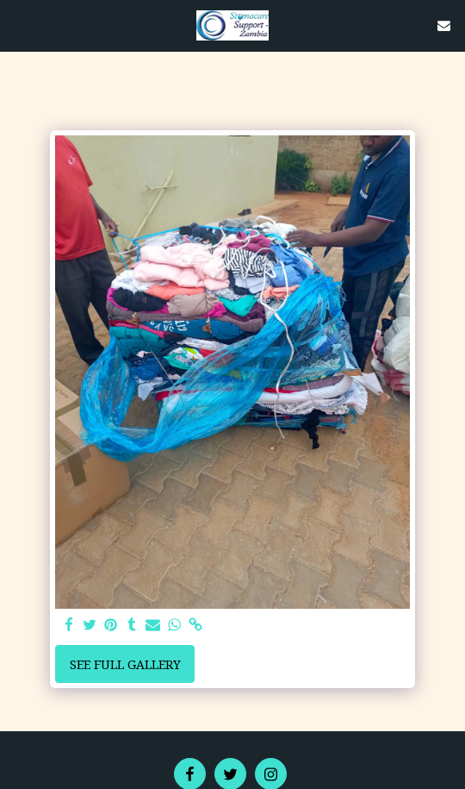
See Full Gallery (125, 664)
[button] (19, 24)
